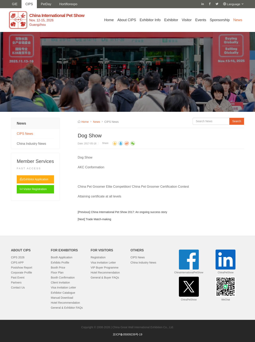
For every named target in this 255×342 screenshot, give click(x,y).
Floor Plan (57, 272)
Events (200, 20)
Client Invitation (60, 282)
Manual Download (62, 297)
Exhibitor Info (150, 20)
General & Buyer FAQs (105, 277)
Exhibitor (171, 20)
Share (105, 143)
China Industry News (31, 143)
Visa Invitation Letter (63, 287)
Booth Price (58, 267)
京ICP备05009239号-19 (127, 334)
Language (235, 4)
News (237, 20)
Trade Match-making (98, 219)
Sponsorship (220, 20)
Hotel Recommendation (65, 302)
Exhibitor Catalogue (63, 292)
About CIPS (126, 20)
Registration (98, 257)
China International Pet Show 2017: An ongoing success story (129, 212)
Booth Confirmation (63, 277)
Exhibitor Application (34, 179)
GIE (15, 4)
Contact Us (18, 287)
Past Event (18, 277)
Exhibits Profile (60, 262)
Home (109, 20)
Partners (16, 282)
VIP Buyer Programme (105, 267)
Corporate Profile (21, 272)
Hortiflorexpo (68, 4)
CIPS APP (17, 262)
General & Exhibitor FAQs (67, 307)
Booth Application (61, 257)
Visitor (187, 20)
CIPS (29, 4)
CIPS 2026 (18, 257)
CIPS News (25, 133)
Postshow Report (21, 267)
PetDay (46, 4)
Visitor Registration (33, 189)
